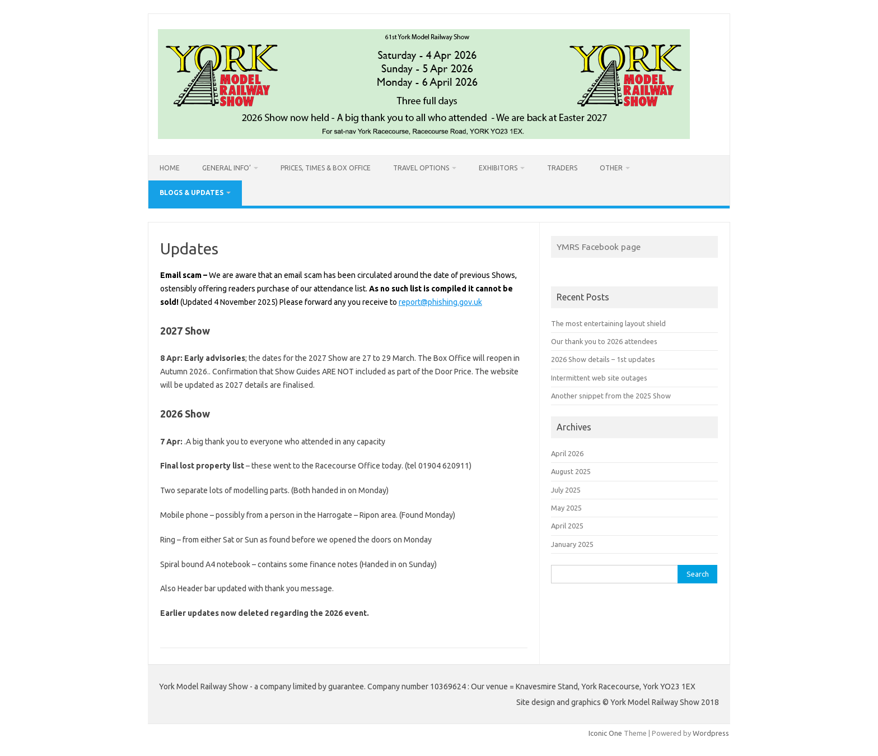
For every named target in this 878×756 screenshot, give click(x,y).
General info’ (226, 167)
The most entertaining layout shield (608, 323)
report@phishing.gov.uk (440, 302)
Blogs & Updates (191, 192)
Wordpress (711, 733)
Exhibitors (498, 167)
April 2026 (567, 453)
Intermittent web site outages (599, 378)
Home (170, 167)
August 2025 (571, 471)
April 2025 (567, 526)
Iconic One (605, 733)
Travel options (421, 167)
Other (611, 167)
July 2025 (566, 490)
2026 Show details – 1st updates (603, 359)
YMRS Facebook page (599, 247)
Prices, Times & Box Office (326, 167)
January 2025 (572, 544)
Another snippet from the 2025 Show (611, 396)
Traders (562, 167)
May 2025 (566, 508)
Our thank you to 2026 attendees (604, 341)
